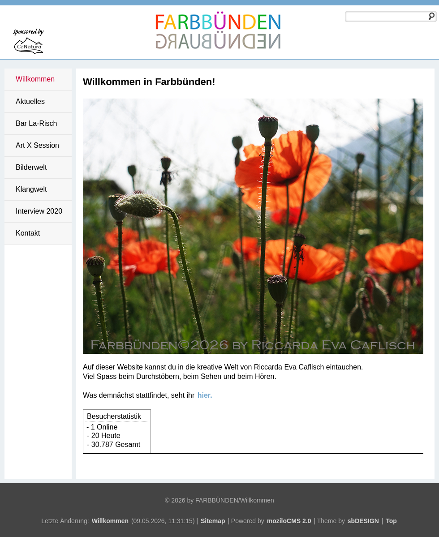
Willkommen (35, 79)
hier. (205, 395)
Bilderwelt (31, 167)
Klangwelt (31, 189)
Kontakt (28, 233)
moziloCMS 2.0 (289, 520)
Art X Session (37, 145)
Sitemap (213, 520)
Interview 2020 (39, 211)
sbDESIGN (363, 520)
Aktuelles (30, 101)
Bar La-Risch (36, 123)
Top (391, 520)
